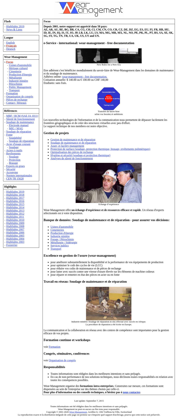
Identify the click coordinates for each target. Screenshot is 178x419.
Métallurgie (15, 77)
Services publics (60, 245)
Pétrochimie (15, 83)
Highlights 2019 (15, 26)
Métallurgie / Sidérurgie (64, 242)
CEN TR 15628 (15, 178)
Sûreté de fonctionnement (20, 119)
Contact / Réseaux (16, 102)
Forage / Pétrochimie (62, 239)
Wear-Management (78, 412)
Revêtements (13, 153)
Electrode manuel (18, 125)
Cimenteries (57, 229)
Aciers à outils (14, 150)
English (10, 42)
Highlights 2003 (15, 241)
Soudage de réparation (18, 131)
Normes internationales (19, 175)
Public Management (20, 87)
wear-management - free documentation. (84, 76)
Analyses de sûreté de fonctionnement (72, 158)
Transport (14, 90)
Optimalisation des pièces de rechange (72, 152)
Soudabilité (15, 137)
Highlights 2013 (15, 210)
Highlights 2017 (15, 198)
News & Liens (14, 29)
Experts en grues (15, 166)
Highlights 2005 (15, 235)
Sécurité (10, 169)
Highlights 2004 (15, 238)
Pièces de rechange (16, 99)
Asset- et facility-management (67, 145)
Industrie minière (18, 80)
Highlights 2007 (15, 229)
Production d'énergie (20, 74)
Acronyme (12, 172)
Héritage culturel (18, 68)
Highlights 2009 (15, 223)
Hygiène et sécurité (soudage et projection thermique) (80, 155)
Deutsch (10, 48)
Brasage (13, 162)
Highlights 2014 (15, 207)
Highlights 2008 (15, 226)
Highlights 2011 (15, 216)
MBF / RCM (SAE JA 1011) (22, 115)
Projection (14, 159)
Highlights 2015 (15, 204)
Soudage (13, 147)
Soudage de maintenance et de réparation (73, 142)
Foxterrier (11, 245)
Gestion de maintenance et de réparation (73, 139)
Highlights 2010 (15, 219)
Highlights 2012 (15, 213)
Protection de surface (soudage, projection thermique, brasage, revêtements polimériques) (100, 149)
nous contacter (131, 392)
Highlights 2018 (15, 194)
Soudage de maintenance (20, 122)
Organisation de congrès (19, 96)
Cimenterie (15, 71)
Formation (12, 93)
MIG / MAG (16, 128)
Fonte (9, 134)
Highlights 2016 (15, 201)
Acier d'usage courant (18, 144)
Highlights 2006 (15, 232)
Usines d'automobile (20, 65)
